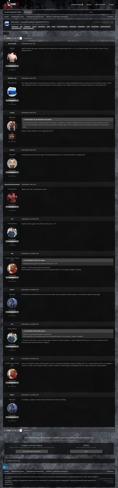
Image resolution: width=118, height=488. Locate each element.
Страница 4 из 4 (28, 38)
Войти (86, 451)
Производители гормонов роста (40, 24)
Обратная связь (9, 484)
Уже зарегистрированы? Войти (13, 12)
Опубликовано (28, 43)
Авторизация (97, 22)
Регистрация (28, 12)
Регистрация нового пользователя (32, 451)
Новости (89, 4)
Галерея (111, 4)
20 (12, 279)
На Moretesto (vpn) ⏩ (77, 4)
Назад (8, 38)
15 (12, 314)
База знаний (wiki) (100, 4)
